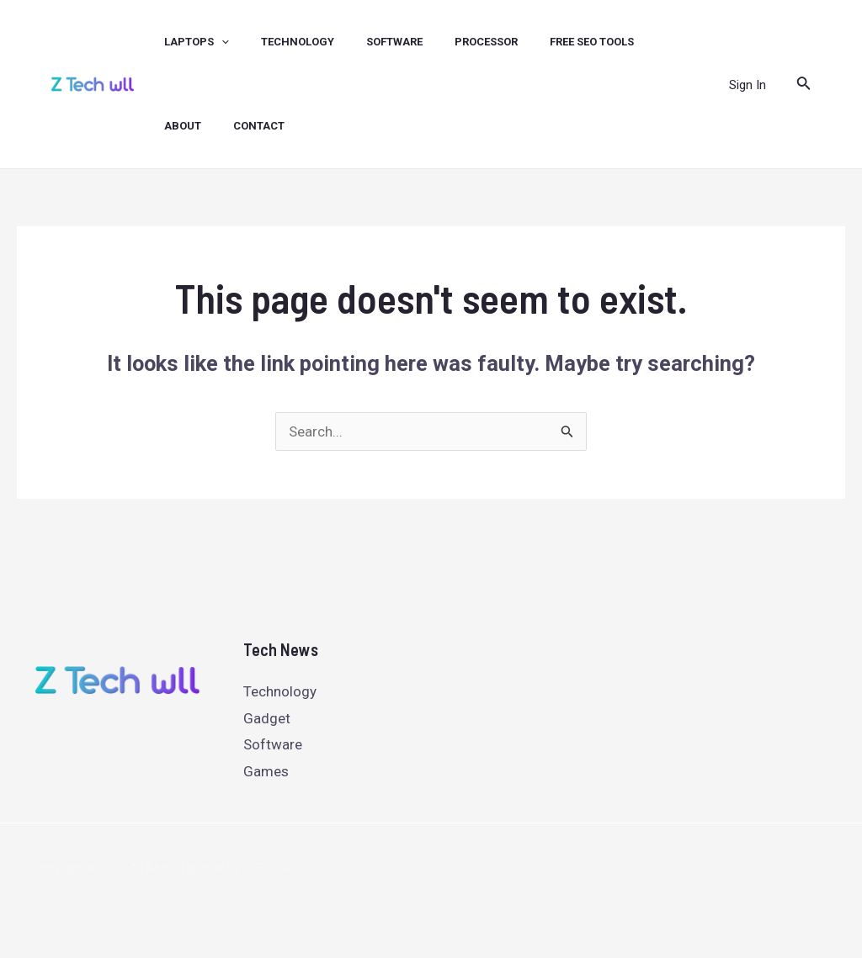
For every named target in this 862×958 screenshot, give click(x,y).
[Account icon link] (747, 84)
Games (266, 771)
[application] (208, 42)
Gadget (266, 718)
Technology (280, 691)
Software (272, 744)
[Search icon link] (803, 84)
